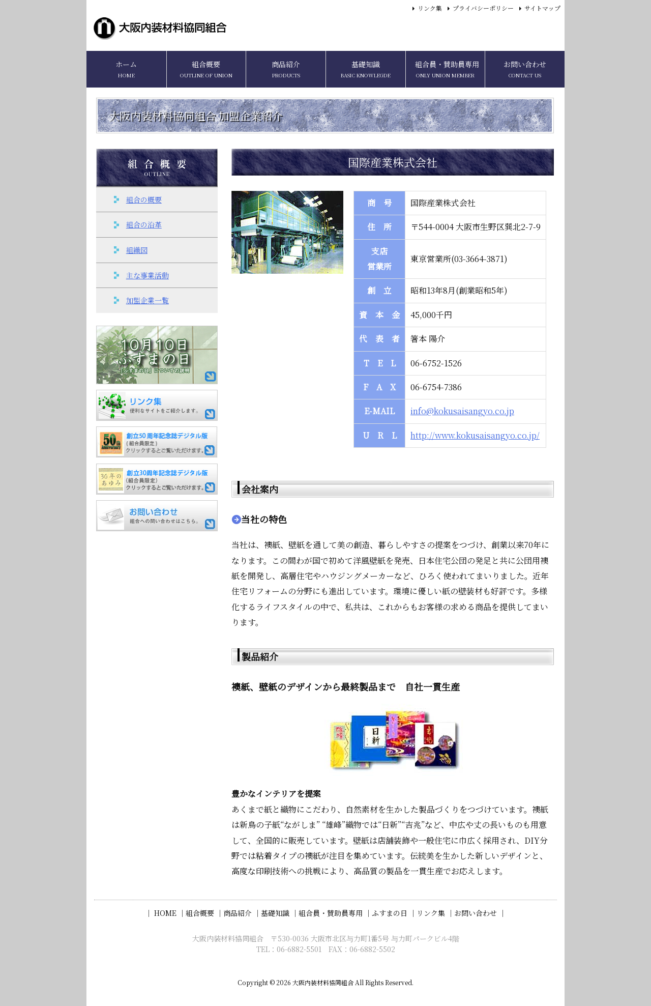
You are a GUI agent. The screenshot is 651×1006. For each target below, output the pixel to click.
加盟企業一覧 (147, 300)
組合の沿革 (144, 224)
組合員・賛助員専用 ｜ (335, 913)
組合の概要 (144, 199)
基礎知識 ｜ (280, 913)
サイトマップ (542, 8)
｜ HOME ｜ (165, 913)
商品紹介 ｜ (242, 913)
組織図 (136, 250)
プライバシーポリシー (483, 8)
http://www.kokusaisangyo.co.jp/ (475, 435)
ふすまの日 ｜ (394, 913)
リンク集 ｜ (435, 913)
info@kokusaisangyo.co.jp (462, 411)
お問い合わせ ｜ (480, 913)
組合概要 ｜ (204, 913)
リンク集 (430, 8)
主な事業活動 (147, 275)
